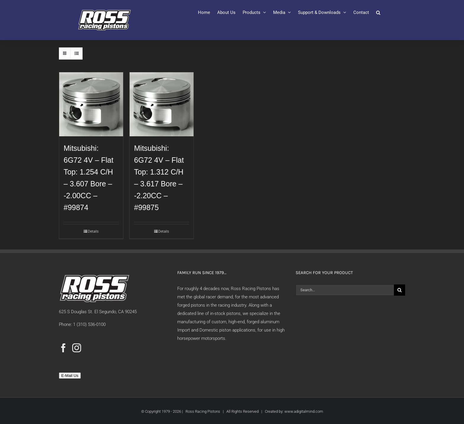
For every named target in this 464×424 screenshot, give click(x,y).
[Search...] (345, 290)
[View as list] (76, 53)
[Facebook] (63, 347)
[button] (378, 12)
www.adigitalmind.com (303, 411)
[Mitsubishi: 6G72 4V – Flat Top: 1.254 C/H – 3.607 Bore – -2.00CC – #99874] (91, 104)
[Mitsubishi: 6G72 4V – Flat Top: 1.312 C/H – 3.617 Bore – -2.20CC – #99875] (162, 104)
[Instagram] (76, 347)
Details (93, 231)
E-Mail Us (69, 375)
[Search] (399, 290)
